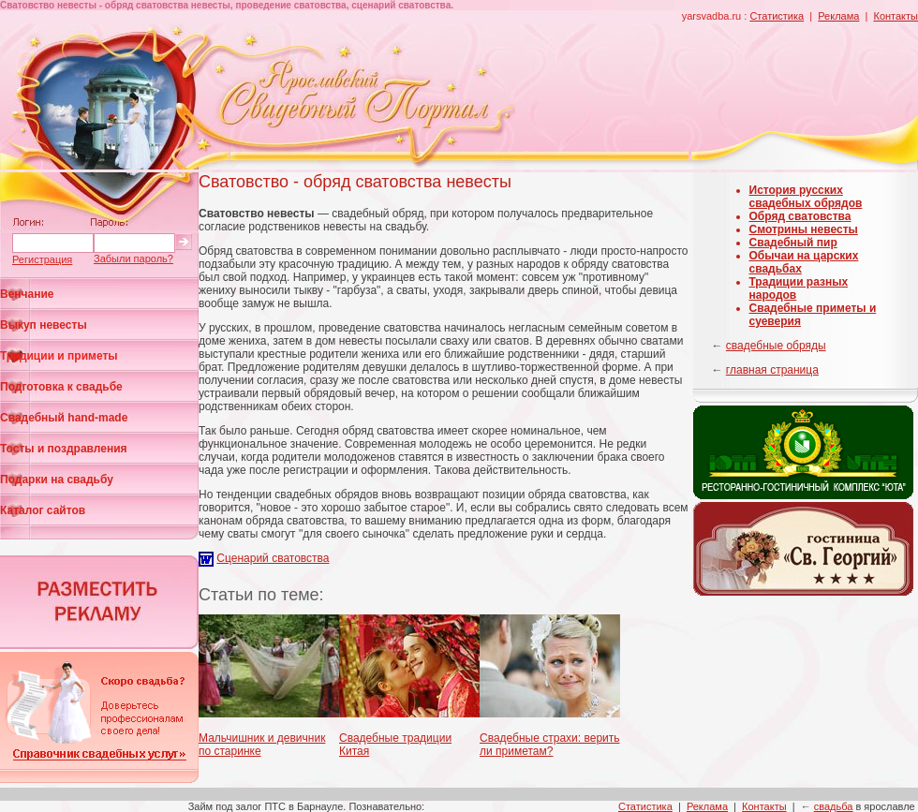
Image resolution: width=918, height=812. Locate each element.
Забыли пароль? (133, 258)
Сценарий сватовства (272, 558)
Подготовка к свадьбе (61, 386)
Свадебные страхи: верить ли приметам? (550, 744)
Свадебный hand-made (63, 417)
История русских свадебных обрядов (806, 197)
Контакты (895, 16)
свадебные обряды (776, 345)
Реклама (838, 16)
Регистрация (42, 259)
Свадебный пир (793, 242)
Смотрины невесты (803, 229)
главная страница (772, 369)
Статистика (776, 16)
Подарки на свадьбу (56, 479)
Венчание (27, 294)
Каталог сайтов (42, 510)
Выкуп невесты (43, 325)
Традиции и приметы (59, 355)
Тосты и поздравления (63, 448)
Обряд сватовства (800, 216)
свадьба (833, 806)
